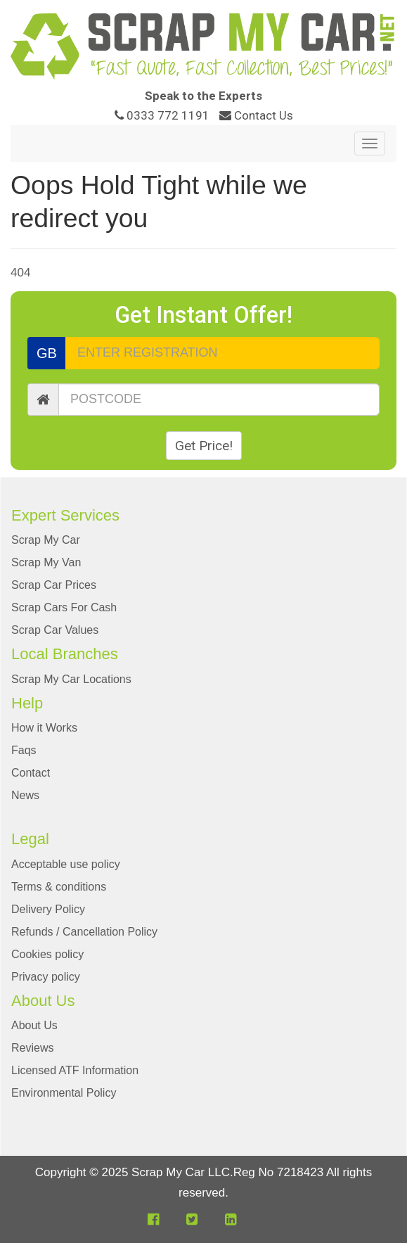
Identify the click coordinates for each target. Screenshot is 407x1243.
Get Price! (204, 446)
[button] (153, 1219)
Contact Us (256, 115)
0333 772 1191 (163, 115)
